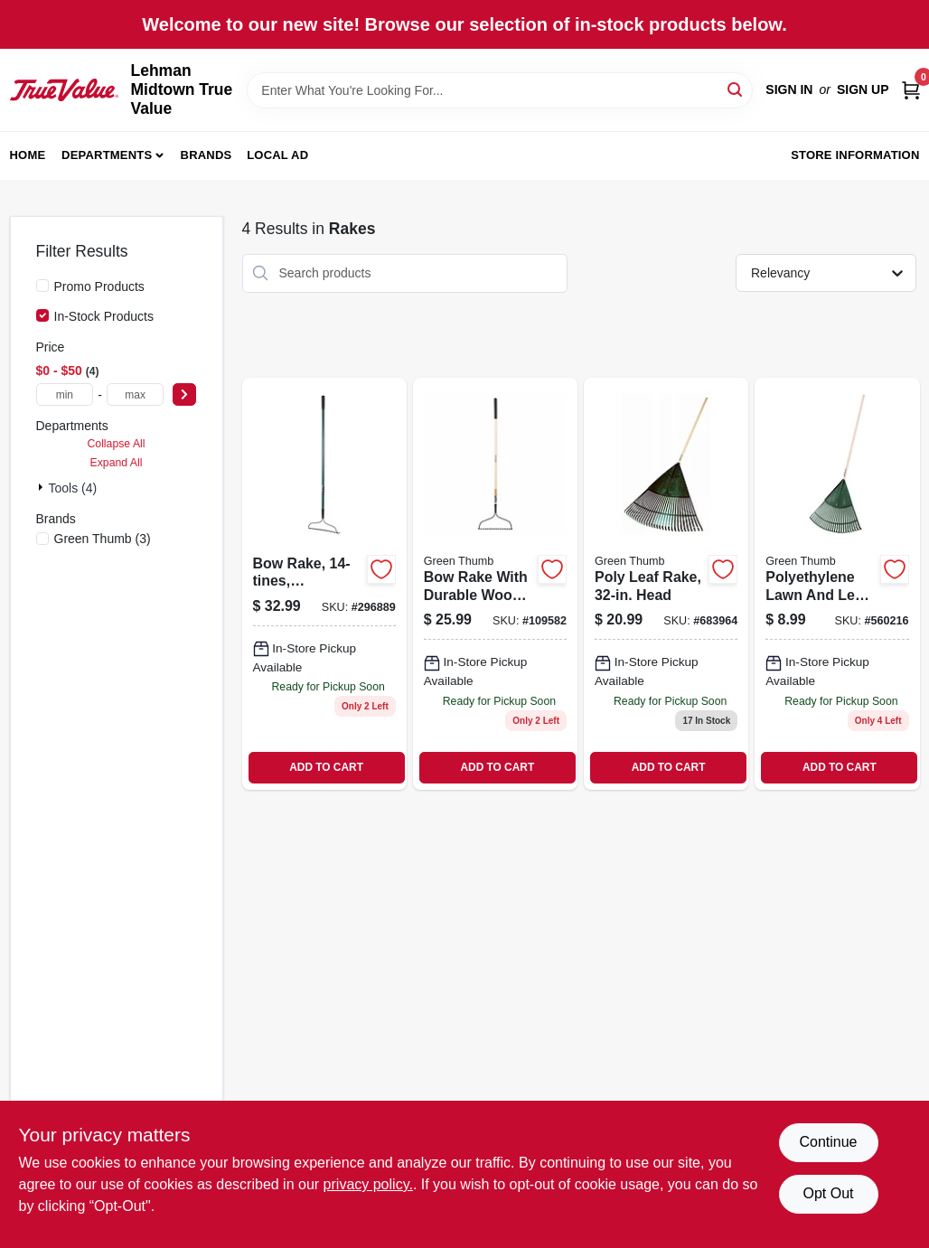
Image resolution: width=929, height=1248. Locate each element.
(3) (102, 538)
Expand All (116, 462)
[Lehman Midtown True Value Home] (64, 89)
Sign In (788, 89)
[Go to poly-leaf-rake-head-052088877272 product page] (666, 584)
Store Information (855, 155)
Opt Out (827, 1193)
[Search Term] (500, 90)
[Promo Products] (42, 285)
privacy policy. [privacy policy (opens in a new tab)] (368, 1184)
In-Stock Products (104, 316)
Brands (206, 155)
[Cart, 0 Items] (911, 89)
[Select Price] (184, 394)
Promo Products (99, 286)
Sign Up (863, 89)
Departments (106, 155)
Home (28, 155)
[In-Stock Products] (42, 315)
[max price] (135, 394)
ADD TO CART (326, 767)
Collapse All (116, 443)
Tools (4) (73, 488)
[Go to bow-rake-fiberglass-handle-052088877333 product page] (324, 584)
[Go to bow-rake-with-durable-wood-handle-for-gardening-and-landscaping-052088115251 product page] (495, 584)
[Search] (736, 89)
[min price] (65, 394)
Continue (828, 1141)
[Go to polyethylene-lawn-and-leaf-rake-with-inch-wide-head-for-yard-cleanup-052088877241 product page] (837, 584)
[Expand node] (42, 487)
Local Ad (277, 155)
